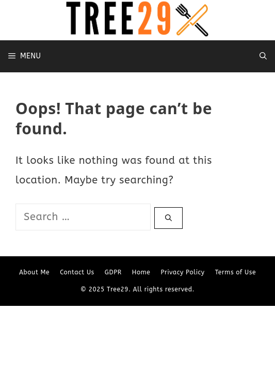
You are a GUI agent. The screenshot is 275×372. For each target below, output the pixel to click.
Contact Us (77, 272)
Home (141, 272)
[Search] (168, 218)
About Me (34, 272)
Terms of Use (235, 272)
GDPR (113, 272)
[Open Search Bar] (263, 56)
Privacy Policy (182, 272)
